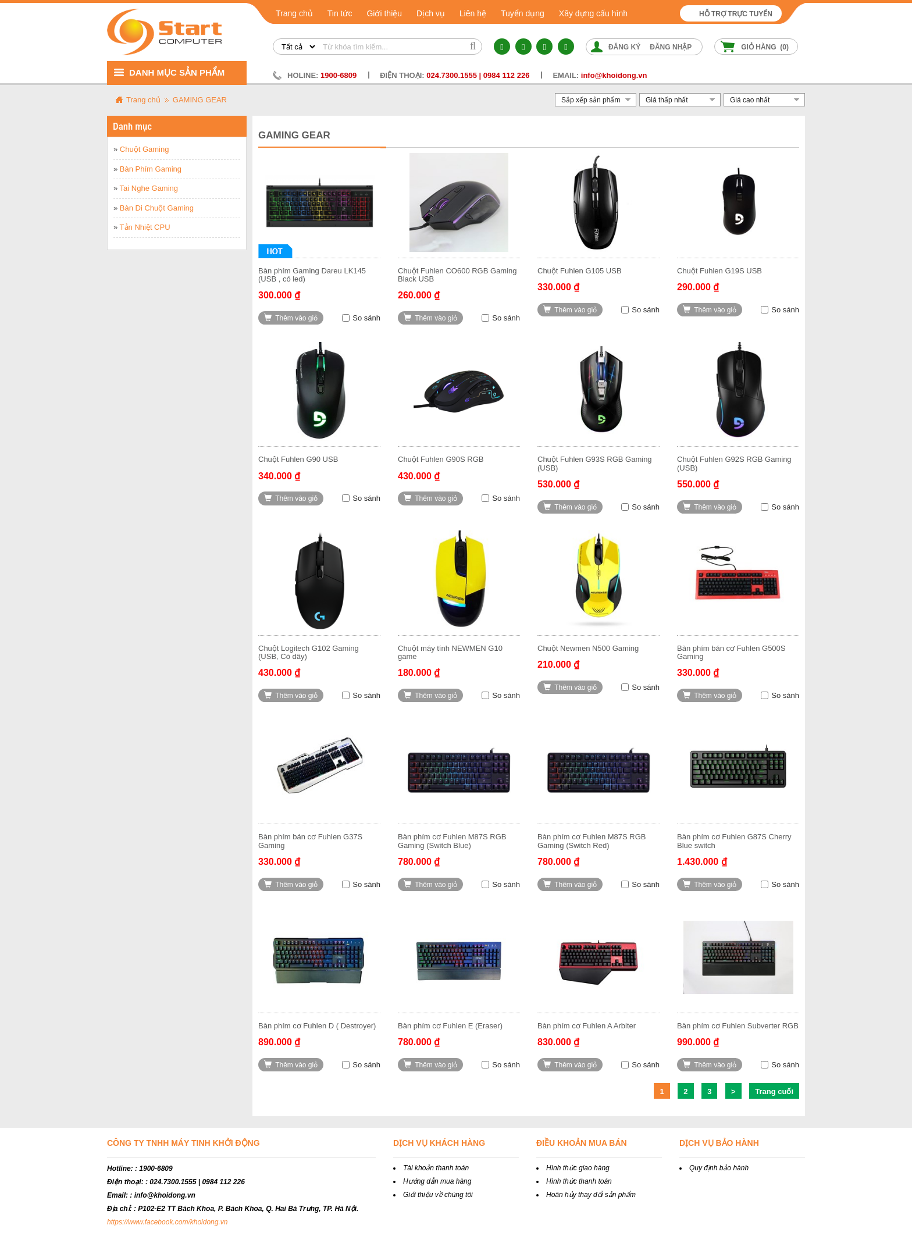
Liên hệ (472, 13)
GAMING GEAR (200, 99)
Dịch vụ (430, 13)
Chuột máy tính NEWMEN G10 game (450, 652)
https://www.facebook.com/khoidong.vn (167, 1222)
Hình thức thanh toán (579, 1181)
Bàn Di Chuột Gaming (157, 208)
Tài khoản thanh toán (436, 1168)
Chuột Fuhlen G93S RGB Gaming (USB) (594, 463)
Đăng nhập (671, 47)
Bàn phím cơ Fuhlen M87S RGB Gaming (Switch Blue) (452, 840)
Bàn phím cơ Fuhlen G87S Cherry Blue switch (734, 840)
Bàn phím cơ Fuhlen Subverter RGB (738, 1025)
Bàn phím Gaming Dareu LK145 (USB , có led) (312, 274)
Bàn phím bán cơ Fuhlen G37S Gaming (310, 840)
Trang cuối (774, 1091)
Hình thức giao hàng (578, 1168)
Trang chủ (294, 13)
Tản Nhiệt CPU (145, 227)
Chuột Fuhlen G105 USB (579, 270)
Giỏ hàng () (765, 47)
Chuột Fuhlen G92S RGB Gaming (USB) (734, 463)
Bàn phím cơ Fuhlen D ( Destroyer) (317, 1025)
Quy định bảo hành (719, 1168)
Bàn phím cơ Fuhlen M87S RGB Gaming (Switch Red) (591, 840)
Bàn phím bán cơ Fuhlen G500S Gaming (731, 652)
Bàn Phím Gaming (150, 169)
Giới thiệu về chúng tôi (438, 1195)
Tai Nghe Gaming (149, 188)
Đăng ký (624, 47)
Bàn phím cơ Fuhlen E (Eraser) (450, 1025)
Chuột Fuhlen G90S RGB (440, 459)
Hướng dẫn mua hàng (437, 1181)
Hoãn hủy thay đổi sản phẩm (591, 1195)
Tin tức (339, 13)
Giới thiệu (384, 13)
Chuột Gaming (144, 149)
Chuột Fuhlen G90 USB (298, 459)
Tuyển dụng (522, 13)
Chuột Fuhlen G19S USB (719, 270)
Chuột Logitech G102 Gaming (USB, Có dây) (308, 652)
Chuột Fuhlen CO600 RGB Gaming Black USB (457, 274)
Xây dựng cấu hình (593, 13)
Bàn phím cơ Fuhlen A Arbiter (586, 1025)
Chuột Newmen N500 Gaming (588, 648)
